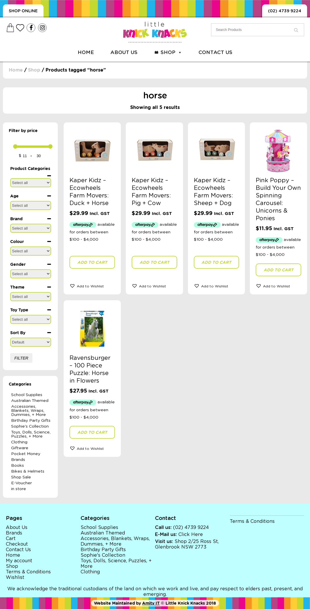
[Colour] (30, 251)
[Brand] (30, 228)
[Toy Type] (30, 319)
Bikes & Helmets (27, 471)
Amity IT (151, 603)
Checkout (17, 544)
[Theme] (30, 296)
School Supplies (26, 395)
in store (18, 489)
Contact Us (215, 52)
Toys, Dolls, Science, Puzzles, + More (30, 434)
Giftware (19, 448)
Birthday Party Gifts (30, 421)
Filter (21, 358)
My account (19, 560)
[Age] (30, 205)
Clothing (19, 442)
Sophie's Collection (30, 426)
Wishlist (15, 577)
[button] (92, 286)
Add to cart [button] (92, 262)
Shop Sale (21, 477)
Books (17, 466)
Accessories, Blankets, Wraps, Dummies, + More (28, 411)
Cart (10, 538)
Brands (18, 460)
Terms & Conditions (28, 572)
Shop (171, 52)
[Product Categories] (30, 182)
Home (86, 52)
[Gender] (30, 273)
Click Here (190, 534)
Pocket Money (25, 454)
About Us (123, 52)
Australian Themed (29, 401)
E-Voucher (21, 483)
